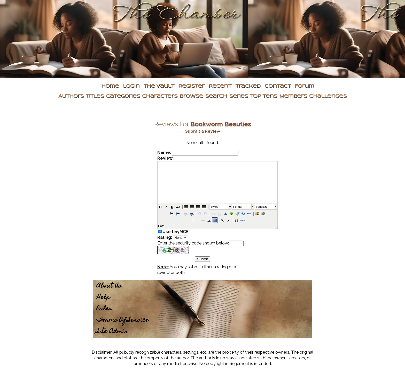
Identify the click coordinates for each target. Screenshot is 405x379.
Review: (165, 158)
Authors (71, 96)
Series (238, 96)
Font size (262, 206)
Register (191, 86)
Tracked (247, 86)
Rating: (164, 237)
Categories (123, 96)
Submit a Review (202, 131)
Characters (159, 96)
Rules (104, 309)
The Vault (159, 86)
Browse (191, 96)
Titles (95, 96)
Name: (164, 152)
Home (110, 86)
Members (293, 96)
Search (216, 96)
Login (131, 86)
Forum (304, 86)
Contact (277, 86)
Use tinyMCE (175, 231)
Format (237, 206)
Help (103, 297)
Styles (214, 206)
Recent (219, 86)
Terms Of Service (123, 320)
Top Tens (263, 96)
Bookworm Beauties (220, 124)
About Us (109, 286)
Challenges (328, 96)
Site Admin (112, 331)
